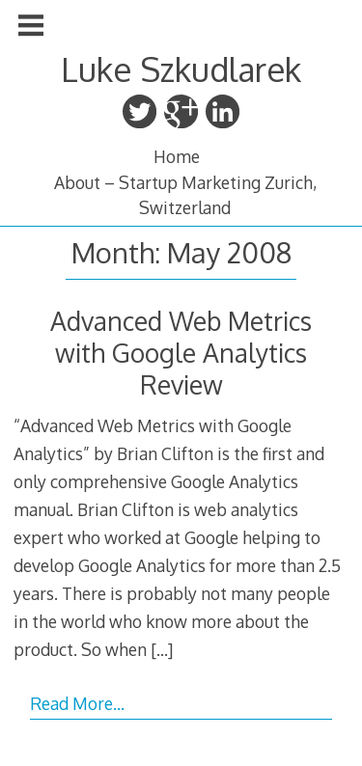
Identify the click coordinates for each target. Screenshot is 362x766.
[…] (162, 649)
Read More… (77, 703)
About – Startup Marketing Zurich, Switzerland (185, 195)
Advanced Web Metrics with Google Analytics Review (181, 352)
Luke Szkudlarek (181, 69)
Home (176, 156)
